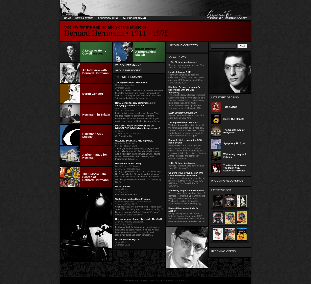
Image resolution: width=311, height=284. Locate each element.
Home (67, 18)
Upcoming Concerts (183, 45)
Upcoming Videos (223, 251)
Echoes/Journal (108, 18)
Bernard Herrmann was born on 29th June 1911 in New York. (187, 65)
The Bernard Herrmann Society (226, 18)
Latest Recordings (225, 97)
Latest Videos (221, 190)
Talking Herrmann (134, 18)
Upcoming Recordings (227, 180)
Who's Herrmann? (128, 65)
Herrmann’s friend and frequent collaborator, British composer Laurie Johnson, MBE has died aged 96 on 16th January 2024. (187, 77)
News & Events (84, 18)
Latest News (177, 56)
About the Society (128, 70)
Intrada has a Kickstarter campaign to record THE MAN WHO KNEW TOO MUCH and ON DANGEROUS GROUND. (187, 179)
